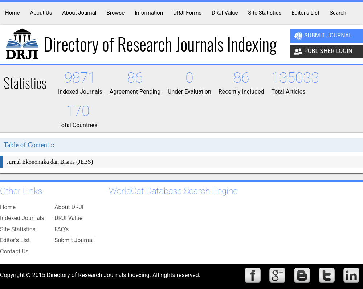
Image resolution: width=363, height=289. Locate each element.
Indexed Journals (22, 218)
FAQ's (61, 229)
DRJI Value (68, 218)
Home (8, 207)
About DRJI (68, 207)
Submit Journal (323, 36)
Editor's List (15, 240)
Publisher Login (323, 51)
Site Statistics (18, 229)
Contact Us (14, 251)
